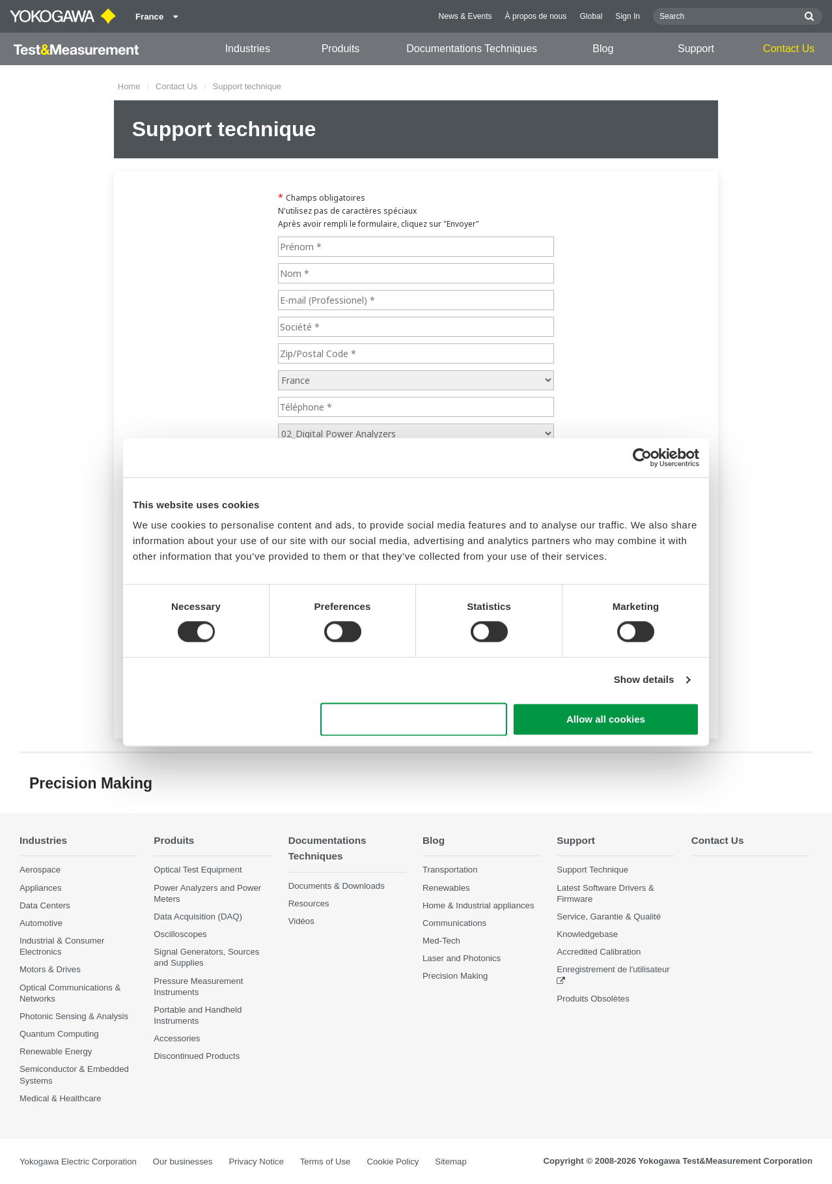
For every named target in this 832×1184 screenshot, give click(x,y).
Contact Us (788, 48)
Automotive (41, 923)
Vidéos (301, 922)
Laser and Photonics (462, 958)
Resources (308, 903)
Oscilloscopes (180, 934)
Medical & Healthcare (60, 1098)
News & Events (465, 16)
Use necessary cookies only (414, 719)
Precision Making (455, 976)
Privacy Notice (256, 1161)
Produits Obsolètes (593, 999)
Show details (644, 680)
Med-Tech (441, 941)
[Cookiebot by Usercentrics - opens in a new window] (642, 457)
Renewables (446, 888)
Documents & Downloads (336, 886)
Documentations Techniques (471, 48)
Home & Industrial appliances (478, 905)
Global (590, 16)
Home (129, 86)
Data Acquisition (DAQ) (198, 916)
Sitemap (450, 1161)
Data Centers (45, 905)
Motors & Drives (50, 970)
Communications (454, 923)
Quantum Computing (59, 1034)
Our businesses (183, 1161)
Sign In (627, 16)
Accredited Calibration (599, 952)
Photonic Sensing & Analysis (74, 1016)
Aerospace (40, 870)
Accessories (177, 1038)
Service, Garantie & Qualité (609, 916)
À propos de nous (536, 16)
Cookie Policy (393, 1161)
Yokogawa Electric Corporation (78, 1161)
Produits (341, 48)
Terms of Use (325, 1161)
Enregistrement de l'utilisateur (613, 970)
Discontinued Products (197, 1056)
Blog (602, 48)
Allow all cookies (605, 719)
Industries (247, 48)
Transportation (450, 870)
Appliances (41, 888)
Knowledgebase (587, 934)
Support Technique (592, 870)
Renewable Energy (56, 1051)
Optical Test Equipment (198, 870)
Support (696, 48)
